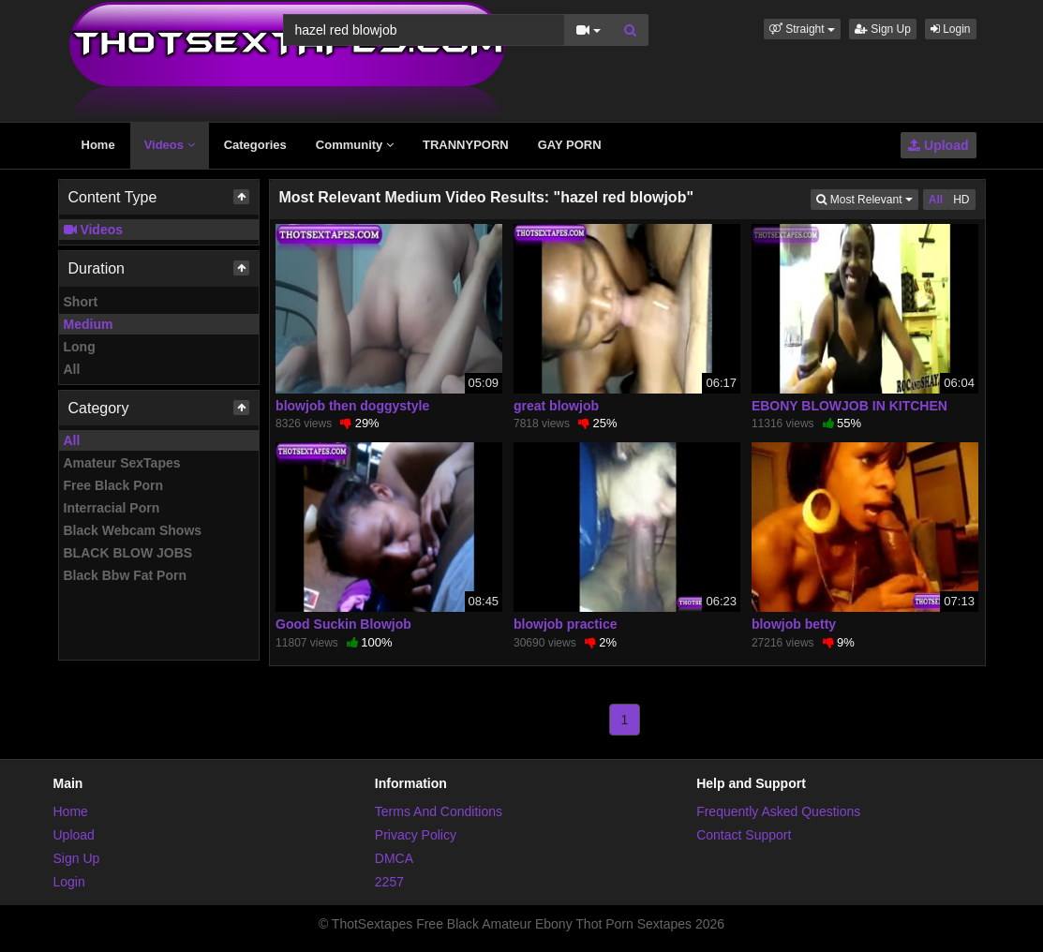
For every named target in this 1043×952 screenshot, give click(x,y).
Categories (255, 145)
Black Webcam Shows (133, 530)
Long (80, 346)
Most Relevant (866, 198)
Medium (88, 324)
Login (951, 29)
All (72, 369)
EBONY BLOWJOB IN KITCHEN (849, 405)
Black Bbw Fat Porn (125, 575)
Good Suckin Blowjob (343, 624)
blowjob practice (565, 624)
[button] (802, 29)
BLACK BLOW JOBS (128, 552)
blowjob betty (794, 624)
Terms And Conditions (438, 811)
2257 (389, 881)
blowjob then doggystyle (352, 405)
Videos (169, 145)
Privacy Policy (415, 834)
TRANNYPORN (466, 145)
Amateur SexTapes (122, 462)
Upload (938, 145)
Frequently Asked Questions (778, 811)
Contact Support (743, 834)
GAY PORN (570, 145)
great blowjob (556, 405)
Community (355, 145)
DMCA (394, 858)
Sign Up (883, 29)
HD (961, 199)
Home (98, 145)
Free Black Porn (114, 485)
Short (81, 301)
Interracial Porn (112, 507)
